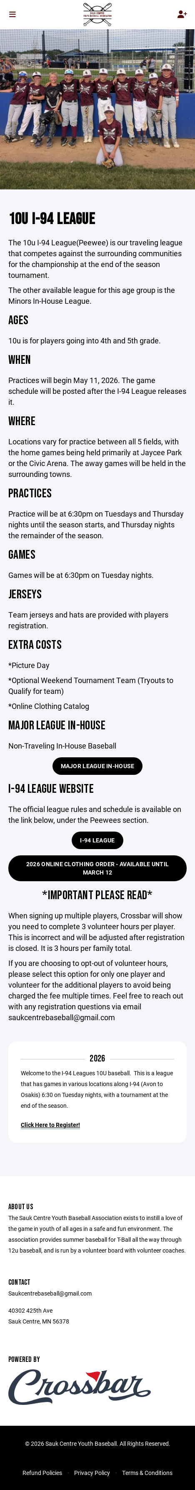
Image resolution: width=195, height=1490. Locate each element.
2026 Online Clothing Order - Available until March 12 (97, 868)
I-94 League (97, 840)
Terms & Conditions (147, 1473)
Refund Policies (42, 1473)
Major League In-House (98, 766)
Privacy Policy (92, 1473)
